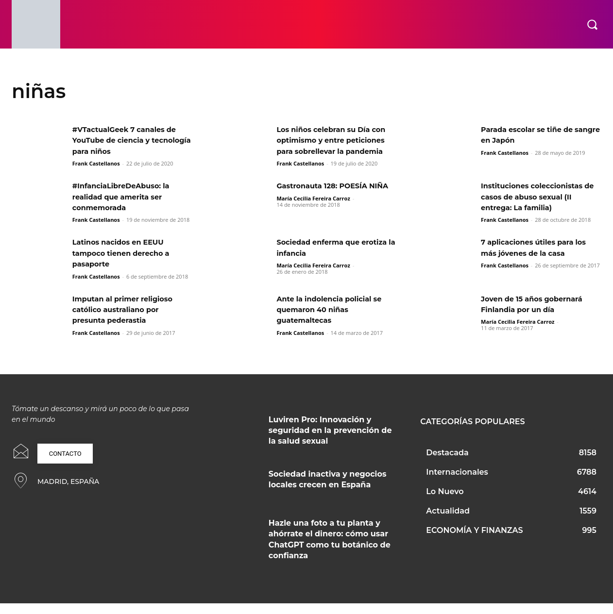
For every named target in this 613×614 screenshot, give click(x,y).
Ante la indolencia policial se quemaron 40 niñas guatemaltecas (334, 320)
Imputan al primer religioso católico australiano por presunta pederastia (127, 320)
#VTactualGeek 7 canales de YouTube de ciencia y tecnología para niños (129, 140)
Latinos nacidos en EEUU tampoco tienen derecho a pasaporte (126, 264)
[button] (592, 24)
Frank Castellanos (96, 163)
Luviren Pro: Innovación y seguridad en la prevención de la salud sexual (330, 441)
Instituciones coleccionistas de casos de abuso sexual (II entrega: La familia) (537, 207)
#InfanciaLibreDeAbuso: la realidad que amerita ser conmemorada (126, 207)
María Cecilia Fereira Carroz (313, 219)
